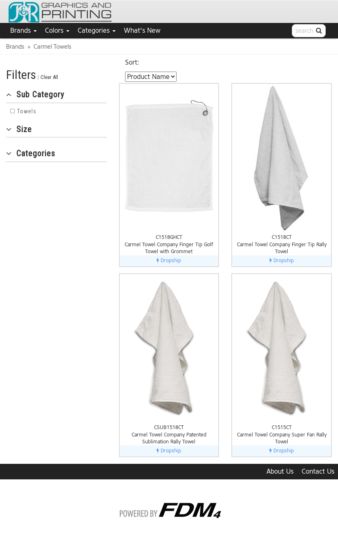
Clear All (49, 77)
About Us (279, 471)
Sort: (132, 62)
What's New (142, 30)
